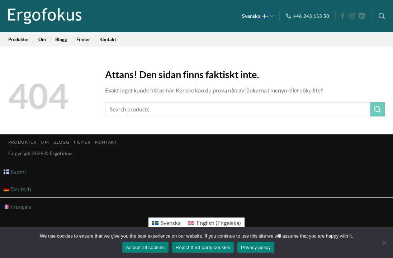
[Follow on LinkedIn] (362, 16)
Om (42, 39)
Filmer (83, 39)
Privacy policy (256, 247)
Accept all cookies (145, 247)
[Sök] (382, 16)
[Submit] (377, 109)
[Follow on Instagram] (352, 16)
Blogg (61, 39)
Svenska (257, 16)
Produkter (18, 39)
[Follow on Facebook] (343, 16)
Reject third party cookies (203, 247)
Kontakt (107, 39)
